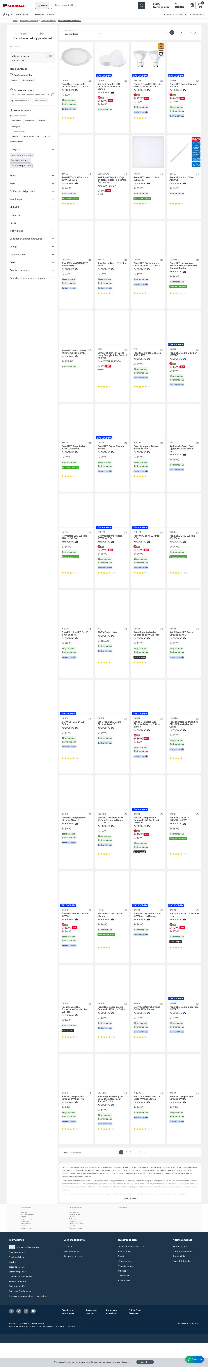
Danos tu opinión (17, 1310)
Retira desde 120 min (21, 100)
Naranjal (46, 136)
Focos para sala (26, 1231)
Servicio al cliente (17, 1281)
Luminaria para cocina (76, 1247)
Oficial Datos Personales (135, 1335)
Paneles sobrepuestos (22, 155)
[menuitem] (195, 14)
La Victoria (42, 120)
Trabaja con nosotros (182, 1275)
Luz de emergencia (75, 1231)
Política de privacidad (111, 1335)
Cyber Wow (123, 1299)
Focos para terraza (75, 1252)
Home (15, 21)
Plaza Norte (29, 120)
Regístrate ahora (71, 1275)
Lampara (23, 1240)
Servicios (39, 14)
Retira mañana (40, 101)
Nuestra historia (180, 1270)
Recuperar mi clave (73, 1280)
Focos (23, 1234)
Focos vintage (122, 1231)
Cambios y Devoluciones (20, 1300)
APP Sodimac (124, 1275)
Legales (12, 1286)
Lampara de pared (75, 1238)
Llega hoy (14, 80)
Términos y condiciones (68, 1335)
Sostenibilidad (179, 1280)
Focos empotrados (20, 160)
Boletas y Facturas (17, 1305)
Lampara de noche (75, 1245)
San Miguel (15, 127)
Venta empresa (125, 1285)
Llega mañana (27, 80)
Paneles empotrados (21, 165)
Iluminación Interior (48, 21)
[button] (98, 5)
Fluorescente (25, 1245)
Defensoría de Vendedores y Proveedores (28, 1320)
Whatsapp (123, 1294)
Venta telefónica (125, 1290)
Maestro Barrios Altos (30, 136)
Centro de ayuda (17, 1276)
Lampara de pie (26, 1252)
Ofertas (51, 14)
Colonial (14, 136)
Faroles (23, 1250)
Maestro (122, 1280)
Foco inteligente (74, 1236)
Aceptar (145, 1362)
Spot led (72, 1250)
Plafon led (72, 1243)
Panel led (72, 1240)
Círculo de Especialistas (175, 14)
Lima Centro (16, 120)
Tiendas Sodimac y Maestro (131, 1270)
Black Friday (124, 1304)
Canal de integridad (182, 1285)
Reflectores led (26, 1247)
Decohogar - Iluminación (29, 21)
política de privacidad (111, 1362)
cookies (127, 1362)
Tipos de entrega (17, 1290)
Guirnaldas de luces (27, 1238)
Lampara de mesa (26, 1243)
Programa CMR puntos (20, 1315)
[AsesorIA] (194, 1359)
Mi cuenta (68, 1270)
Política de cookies (91, 1335)
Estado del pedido (17, 1295)
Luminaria (72, 1234)
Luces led (24, 1236)
